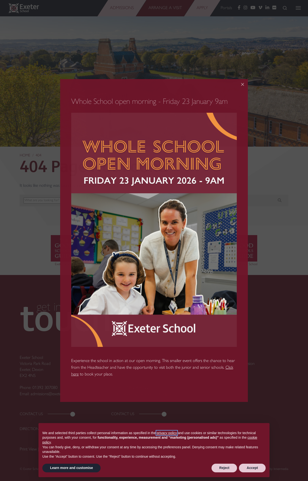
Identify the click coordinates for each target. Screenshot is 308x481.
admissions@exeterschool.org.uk (57, 394)
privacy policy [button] (167, 433)
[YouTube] (252, 8)
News (207, 370)
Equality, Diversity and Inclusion (229, 364)
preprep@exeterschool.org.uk (146, 394)
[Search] (284, 8)
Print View (28, 449)
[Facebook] (239, 8)
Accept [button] (252, 468)
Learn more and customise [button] (71, 468)
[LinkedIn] (267, 8)
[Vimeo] (260, 8)
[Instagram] (245, 8)
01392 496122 (136, 388)
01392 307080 (45, 388)
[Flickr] (274, 8)
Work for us (213, 358)
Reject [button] (224, 468)
